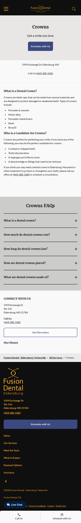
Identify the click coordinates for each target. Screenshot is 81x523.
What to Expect (12, 457)
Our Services (10, 443)
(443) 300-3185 (44, 73)
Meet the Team (11, 450)
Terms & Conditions (37, 506)
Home (7, 435)
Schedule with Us (40, 46)
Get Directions (40, 332)
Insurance (9, 472)
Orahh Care (61, 506)
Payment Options (13, 465)
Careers (50, 506)
